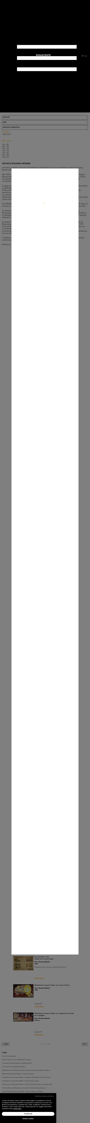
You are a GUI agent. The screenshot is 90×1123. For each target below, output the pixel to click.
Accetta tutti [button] (28, 1114)
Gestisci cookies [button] (28, 1118)
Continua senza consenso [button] (44, 1096)
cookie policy (17, 1108)
